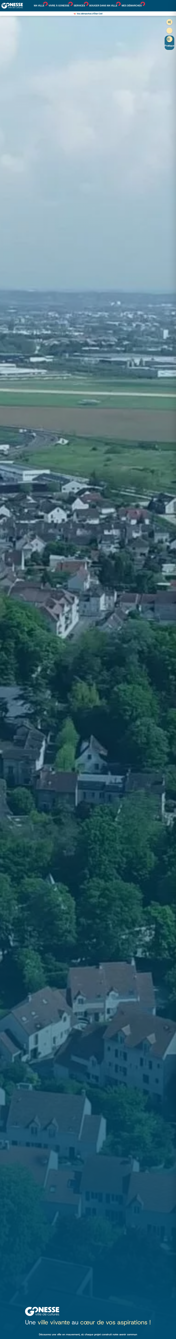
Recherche (169, 30)
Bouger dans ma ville (103, 5)
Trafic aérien (169, 22)
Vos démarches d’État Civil (89, 13)
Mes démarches (132, 5)
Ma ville (39, 5)
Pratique (169, 45)
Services (79, 5)
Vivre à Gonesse (59, 5)
